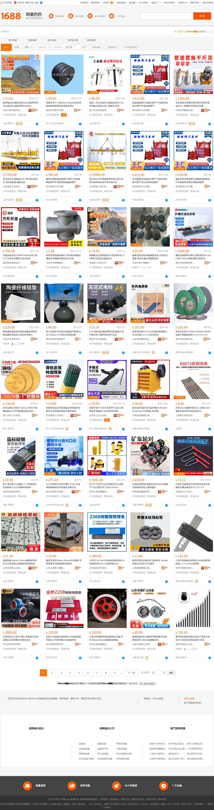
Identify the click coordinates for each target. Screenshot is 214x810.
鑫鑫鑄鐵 (102, 743)
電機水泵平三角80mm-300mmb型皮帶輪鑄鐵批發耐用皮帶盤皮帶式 (63, 104)
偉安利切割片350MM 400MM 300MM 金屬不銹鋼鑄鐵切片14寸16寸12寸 (192, 333)
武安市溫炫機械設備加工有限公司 (99, 644)
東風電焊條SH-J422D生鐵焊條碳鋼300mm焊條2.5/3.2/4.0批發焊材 (149, 333)
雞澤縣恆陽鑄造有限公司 (12, 263)
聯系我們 (151, 799)
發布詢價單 (189, 698)
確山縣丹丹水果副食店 (197, 753)
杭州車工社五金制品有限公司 (99, 415)
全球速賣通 (55, 804)
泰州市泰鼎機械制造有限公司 (99, 491)
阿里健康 (199, 804)
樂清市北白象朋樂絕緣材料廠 (99, 339)
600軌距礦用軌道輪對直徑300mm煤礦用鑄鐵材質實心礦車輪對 (150, 486)
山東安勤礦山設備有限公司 (12, 568)
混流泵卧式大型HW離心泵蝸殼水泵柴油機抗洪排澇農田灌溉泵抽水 (21, 638)
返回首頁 (133, 683)
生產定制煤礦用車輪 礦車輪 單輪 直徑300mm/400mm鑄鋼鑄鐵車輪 (106, 638)
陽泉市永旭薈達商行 (159, 743)
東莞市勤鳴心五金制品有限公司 (185, 644)
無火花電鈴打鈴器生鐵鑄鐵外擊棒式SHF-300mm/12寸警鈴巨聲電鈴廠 (63, 333)
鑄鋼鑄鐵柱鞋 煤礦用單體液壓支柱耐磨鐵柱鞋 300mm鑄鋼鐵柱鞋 (149, 638)
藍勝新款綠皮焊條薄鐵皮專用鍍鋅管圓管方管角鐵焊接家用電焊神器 (63, 409)
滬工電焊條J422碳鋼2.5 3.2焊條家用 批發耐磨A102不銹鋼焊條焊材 (19, 486)
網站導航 (162, 799)
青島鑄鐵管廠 (122, 758)
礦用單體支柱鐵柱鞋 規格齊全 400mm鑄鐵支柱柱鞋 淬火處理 (150, 562)
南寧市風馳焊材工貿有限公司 (185, 568)
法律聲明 (103, 799)
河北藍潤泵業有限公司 (12, 644)
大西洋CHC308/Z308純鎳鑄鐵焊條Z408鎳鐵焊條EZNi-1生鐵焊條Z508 (107, 562)
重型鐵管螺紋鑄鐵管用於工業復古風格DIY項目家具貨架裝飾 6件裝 (192, 638)
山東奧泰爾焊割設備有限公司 (142, 339)
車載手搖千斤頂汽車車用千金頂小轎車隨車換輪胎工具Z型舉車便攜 (106, 409)
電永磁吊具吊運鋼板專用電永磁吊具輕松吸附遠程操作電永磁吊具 (106, 180)
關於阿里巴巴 (138, 799)
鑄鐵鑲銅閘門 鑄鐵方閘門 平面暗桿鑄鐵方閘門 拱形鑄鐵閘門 (150, 104)
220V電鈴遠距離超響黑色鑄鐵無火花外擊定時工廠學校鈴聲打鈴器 (106, 333)
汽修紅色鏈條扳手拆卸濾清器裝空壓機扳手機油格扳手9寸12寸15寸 (192, 486)
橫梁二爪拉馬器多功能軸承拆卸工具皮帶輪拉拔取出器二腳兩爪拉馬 (106, 104)
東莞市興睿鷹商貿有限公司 (185, 263)
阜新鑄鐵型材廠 (105, 758)
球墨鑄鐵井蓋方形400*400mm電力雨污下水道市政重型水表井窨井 (20, 257)
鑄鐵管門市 (103, 748)
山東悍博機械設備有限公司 (185, 110)
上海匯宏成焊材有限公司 (185, 415)
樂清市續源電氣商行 (55, 339)
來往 (184, 804)
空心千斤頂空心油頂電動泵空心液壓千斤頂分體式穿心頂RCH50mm (106, 486)
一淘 (89, 804)
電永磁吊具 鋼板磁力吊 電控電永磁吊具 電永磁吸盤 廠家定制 (20, 180)
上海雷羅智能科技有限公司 (200, 748)
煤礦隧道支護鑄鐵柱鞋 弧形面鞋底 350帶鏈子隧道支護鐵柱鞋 (106, 257)
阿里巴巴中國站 (40, 804)
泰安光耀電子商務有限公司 (56, 491)
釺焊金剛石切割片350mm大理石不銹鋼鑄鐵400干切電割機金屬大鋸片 (20, 409)
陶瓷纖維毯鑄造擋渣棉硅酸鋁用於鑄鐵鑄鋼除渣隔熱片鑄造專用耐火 (20, 333)
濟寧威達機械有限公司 (142, 491)
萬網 (163, 804)
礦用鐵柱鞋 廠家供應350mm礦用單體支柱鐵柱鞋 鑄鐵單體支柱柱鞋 (20, 104)
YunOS (144, 804)
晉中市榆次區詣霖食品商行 (181, 743)
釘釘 (190, 804)
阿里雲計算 (133, 804)
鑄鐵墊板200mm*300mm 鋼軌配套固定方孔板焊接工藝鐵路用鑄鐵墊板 (20, 562)
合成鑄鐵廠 (84, 748)
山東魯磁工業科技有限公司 (12, 186)
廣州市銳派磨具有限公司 (185, 339)
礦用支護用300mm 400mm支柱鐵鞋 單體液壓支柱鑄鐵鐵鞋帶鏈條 (63, 562)
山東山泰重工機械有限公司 (56, 568)
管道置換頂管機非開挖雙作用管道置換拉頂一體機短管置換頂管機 (192, 104)
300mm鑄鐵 (157, 698)
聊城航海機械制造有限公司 (162, 748)
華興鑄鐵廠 (121, 743)
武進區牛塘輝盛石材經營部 (162, 758)
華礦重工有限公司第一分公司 (99, 263)
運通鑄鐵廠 (84, 753)
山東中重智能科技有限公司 (12, 110)
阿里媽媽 (115, 804)
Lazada (106, 807)
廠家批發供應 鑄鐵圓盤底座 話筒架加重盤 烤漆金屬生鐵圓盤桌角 (150, 257)
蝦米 (123, 804)
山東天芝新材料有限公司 (12, 339)
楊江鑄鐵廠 (103, 753)
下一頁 (131, 672)
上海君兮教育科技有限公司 (162, 753)
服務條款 (114, 799)
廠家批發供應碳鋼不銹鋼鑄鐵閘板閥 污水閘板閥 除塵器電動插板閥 (192, 180)
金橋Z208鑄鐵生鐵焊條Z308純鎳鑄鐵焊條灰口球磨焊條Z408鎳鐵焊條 (63, 638)
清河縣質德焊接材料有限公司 (99, 568)
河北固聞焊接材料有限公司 (56, 644)
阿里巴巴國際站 (23, 804)
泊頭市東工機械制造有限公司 (142, 263)
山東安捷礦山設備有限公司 (142, 644)
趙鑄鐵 (82, 743)
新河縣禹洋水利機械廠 (142, 110)
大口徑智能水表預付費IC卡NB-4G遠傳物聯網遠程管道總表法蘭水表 (63, 486)
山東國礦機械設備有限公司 (142, 568)
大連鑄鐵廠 (121, 748)
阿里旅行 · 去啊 (101, 804)
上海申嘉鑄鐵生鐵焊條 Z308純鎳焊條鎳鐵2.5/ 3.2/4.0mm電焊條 (192, 562)
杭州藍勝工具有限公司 (56, 415)
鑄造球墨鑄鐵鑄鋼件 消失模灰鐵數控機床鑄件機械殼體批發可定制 (63, 257)
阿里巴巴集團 (7, 804)
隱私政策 (125, 799)
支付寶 (176, 804)
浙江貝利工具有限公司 (12, 415)
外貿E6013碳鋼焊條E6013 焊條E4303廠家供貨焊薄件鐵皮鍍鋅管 (192, 409)
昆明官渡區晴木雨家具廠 (12, 491)
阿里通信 (154, 804)
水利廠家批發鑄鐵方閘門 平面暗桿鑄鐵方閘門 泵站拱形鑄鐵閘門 (149, 180)
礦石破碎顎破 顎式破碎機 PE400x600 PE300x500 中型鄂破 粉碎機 (149, 409)
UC (168, 804)
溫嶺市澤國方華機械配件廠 (56, 110)
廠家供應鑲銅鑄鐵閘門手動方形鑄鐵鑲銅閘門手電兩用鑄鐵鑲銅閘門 (63, 180)
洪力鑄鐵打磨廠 (86, 758)
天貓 (74, 804)
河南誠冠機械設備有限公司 (142, 415)
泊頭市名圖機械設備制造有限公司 (56, 263)
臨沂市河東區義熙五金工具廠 (99, 110)
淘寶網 (66, 804)
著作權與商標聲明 (88, 799)
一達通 (208, 804)
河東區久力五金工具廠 (185, 491)
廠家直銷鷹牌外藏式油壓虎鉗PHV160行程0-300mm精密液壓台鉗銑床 (193, 257)
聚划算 (81, 804)
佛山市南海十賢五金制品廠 (181, 758)
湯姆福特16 (173, 753)
